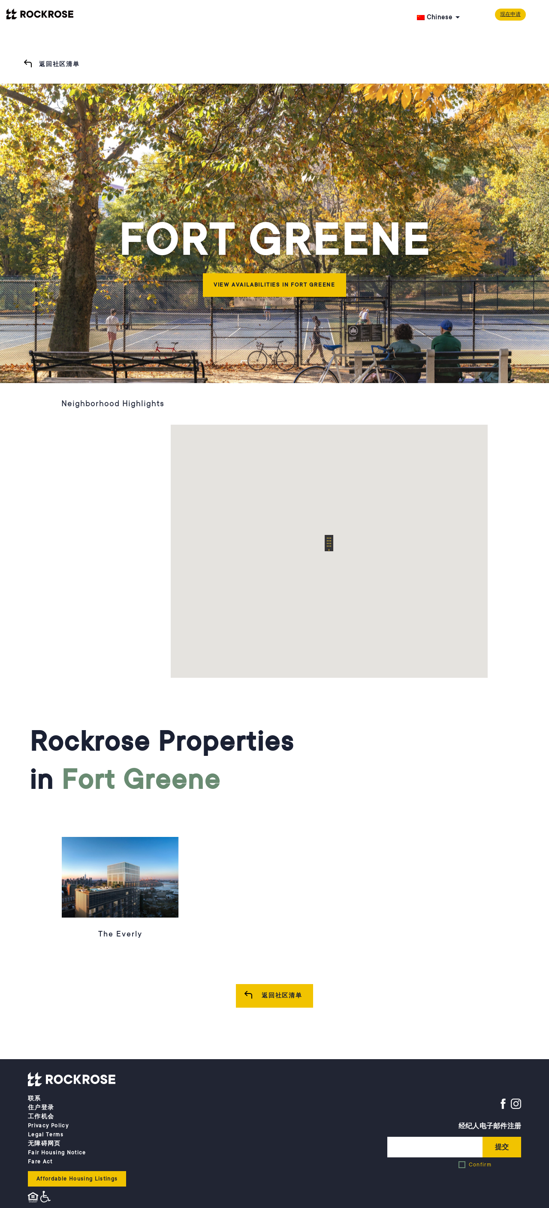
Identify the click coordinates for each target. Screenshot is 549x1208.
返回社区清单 (59, 64)
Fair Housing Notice (57, 1152)
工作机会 (41, 1116)
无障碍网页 (44, 1143)
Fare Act (40, 1161)
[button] (329, 543)
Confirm (480, 1164)
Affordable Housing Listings (77, 1178)
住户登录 (41, 1107)
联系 (34, 1098)
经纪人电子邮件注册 (490, 1126)
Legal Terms (45, 1134)
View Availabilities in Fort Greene (274, 284)
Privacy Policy (48, 1125)
